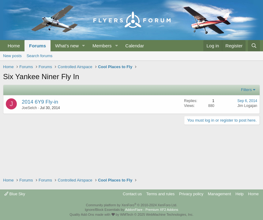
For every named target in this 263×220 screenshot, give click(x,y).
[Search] (254, 45)
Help (239, 194)
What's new (67, 45)
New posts (12, 55)
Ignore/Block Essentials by (131, 209)
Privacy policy (191, 194)
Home (14, 45)
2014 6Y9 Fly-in (40, 102)
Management (219, 194)
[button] (83, 45)
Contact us (132, 194)
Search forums (40, 55)
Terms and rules (160, 194)
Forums (37, 45)
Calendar (134, 45)
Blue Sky (14, 194)
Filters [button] (246, 89)
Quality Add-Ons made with (92, 214)
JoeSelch (29, 108)
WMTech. (156, 214)
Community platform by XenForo (131, 205)
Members (102, 45)
